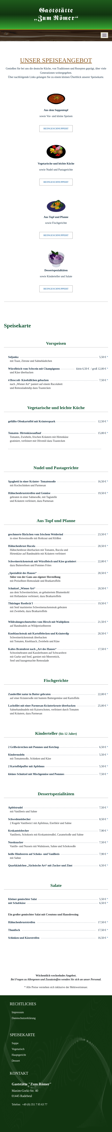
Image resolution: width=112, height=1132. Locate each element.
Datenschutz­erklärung (24, 1018)
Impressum (18, 1012)
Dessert (16, 1060)
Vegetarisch (18, 1049)
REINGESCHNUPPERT (55, 128)
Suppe (15, 1043)
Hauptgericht (19, 1054)
